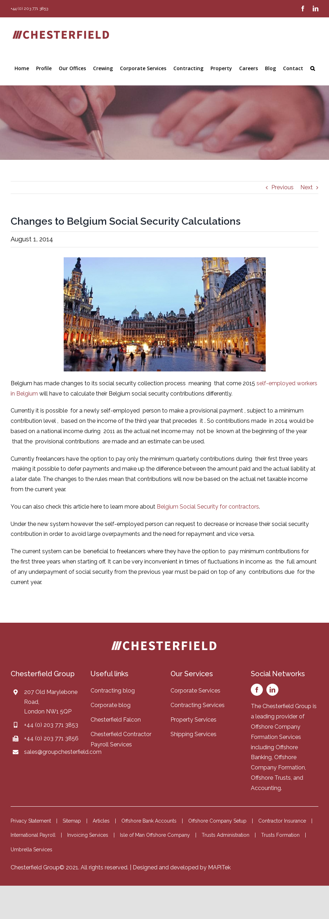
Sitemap (72, 821)
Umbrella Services (31, 849)
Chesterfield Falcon (116, 719)
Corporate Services (195, 690)
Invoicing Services (87, 835)
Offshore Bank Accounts (149, 821)
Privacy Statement (31, 821)
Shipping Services (194, 734)
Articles (101, 821)
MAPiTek (219, 867)
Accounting (266, 788)
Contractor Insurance (282, 821)
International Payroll (33, 835)
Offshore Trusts (271, 777)
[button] (312, 68)
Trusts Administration (225, 835)
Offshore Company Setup (217, 821)
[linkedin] (272, 690)
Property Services (194, 719)
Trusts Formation (280, 835)
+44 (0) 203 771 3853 (51, 725)
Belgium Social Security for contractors (208, 506)
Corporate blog (111, 705)
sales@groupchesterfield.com (63, 752)
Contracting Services (198, 705)
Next (306, 187)
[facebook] (257, 690)
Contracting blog (113, 690)
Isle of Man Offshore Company (155, 835)
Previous (282, 187)
